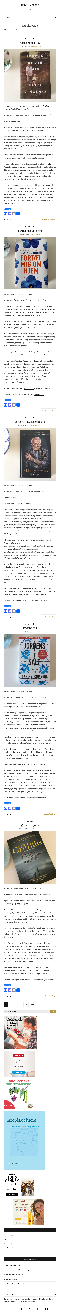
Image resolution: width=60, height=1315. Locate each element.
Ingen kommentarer (34, 46)
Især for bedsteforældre (22, 1299)
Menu (8, 17)
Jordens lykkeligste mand (30, 421)
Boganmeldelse (30, 39)
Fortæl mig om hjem (30, 230)
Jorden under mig (30, 42)
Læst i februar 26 (9, 1248)
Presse (6, 1301)
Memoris (49, 600)
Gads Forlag (37, 979)
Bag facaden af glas (14, 1265)
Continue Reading (48, 219)
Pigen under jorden (30, 825)
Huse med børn (13, 1279)
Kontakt (34, 1299)
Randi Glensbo (30, 5)
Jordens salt (29, 388)
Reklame (13, 1301)
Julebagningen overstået (16, 1274)
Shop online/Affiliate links (26, 1301)
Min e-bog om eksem (46, 1299)
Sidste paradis (8, 1244)
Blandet (30, 821)
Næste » (33, 1004)
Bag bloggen (8, 1299)
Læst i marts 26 (8, 1236)
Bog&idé (46, 106)
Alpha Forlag (39, 394)
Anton (5, 1240)
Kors (5, 1252)
